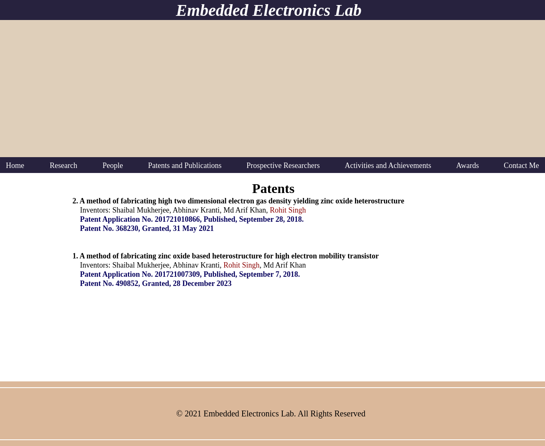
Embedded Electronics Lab (268, 10)
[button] (63, 165)
